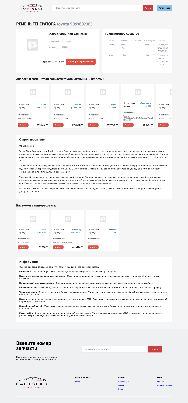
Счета (120, 389)
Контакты (161, 382)
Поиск (148, 8)
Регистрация (164, 8)
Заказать (23, 125)
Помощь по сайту (164, 385)
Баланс (121, 385)
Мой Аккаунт (123, 382)
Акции (77, 382)
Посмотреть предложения (80, 61)
